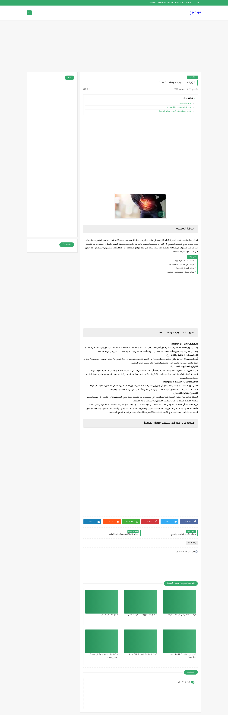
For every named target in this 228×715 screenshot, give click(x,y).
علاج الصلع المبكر (109, 615)
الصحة (192, 77)
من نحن (196, 2)
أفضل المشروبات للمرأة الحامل (142, 615)
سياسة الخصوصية (183, 2)
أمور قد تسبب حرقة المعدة (179, 108)
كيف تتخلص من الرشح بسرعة (182, 615)
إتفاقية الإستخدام (165, 2)
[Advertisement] (114, 48)
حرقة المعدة (185, 104)
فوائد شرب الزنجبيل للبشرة (181, 265)
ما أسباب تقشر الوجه (184, 261)
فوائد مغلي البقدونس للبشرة (180, 272)
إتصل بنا (152, 2)
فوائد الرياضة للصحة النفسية (143, 655)
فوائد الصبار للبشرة (185, 268)
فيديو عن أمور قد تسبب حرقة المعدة (174, 111)
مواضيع (195, 12)
